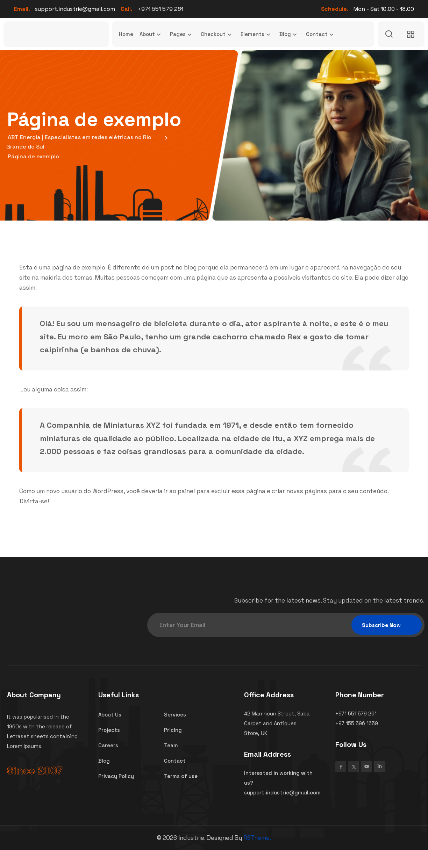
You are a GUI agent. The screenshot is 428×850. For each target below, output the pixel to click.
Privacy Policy (116, 775)
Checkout (217, 34)
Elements (257, 34)
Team (171, 745)
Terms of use (181, 775)
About (152, 34)
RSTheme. (257, 838)
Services (175, 714)
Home (126, 34)
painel (186, 491)
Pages (182, 34)
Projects (109, 730)
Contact (321, 34)
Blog (289, 34)
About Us (109, 714)
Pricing (173, 730)
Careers (108, 745)
